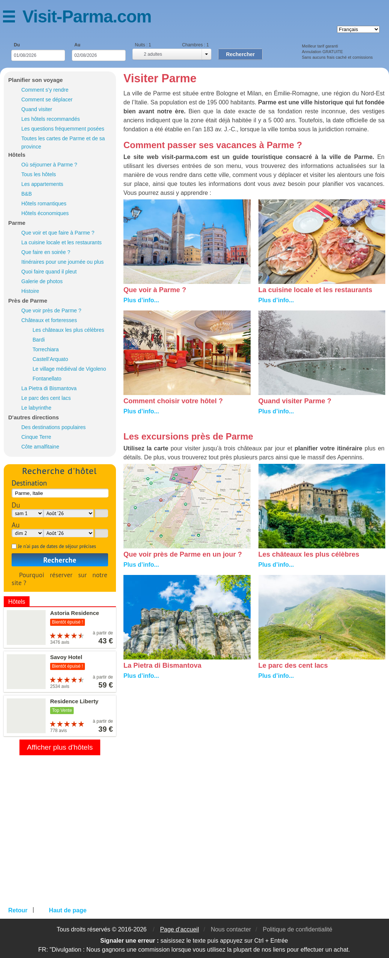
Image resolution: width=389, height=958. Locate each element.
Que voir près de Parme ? (51, 310)
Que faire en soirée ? (45, 252)
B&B (26, 194)
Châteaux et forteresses (49, 320)
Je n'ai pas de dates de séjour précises (57, 546)
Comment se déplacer (47, 99)
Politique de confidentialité (297, 929)
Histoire (30, 291)
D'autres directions (33, 417)
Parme (16, 223)
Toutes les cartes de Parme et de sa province (63, 142)
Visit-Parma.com (86, 16)
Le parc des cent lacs (46, 398)
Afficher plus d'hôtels (60, 747)
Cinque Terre (36, 437)
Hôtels (16, 154)
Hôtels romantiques (44, 203)
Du (17, 45)
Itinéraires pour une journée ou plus (62, 262)
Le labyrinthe (36, 408)
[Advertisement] (254, 746)
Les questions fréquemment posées (62, 129)
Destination (29, 482)
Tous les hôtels (38, 174)
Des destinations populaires (53, 427)
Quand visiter (36, 109)
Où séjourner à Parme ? (49, 165)
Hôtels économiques (45, 213)
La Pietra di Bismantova (49, 388)
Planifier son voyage (35, 80)
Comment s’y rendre (44, 90)
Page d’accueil (179, 929)
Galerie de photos (42, 281)
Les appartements (42, 184)
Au (77, 45)
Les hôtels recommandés (50, 119)
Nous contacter (231, 929)
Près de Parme (27, 300)
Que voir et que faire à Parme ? (57, 233)
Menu (13, 17)
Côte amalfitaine (40, 447)
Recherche (60, 559)
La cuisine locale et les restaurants (61, 242)
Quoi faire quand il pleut (49, 272)
